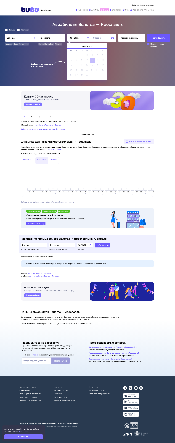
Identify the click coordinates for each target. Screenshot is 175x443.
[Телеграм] (125, 387)
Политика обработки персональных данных (37, 423)
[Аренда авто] (136, 10)
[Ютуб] (136, 387)
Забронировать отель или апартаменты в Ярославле (43, 129)
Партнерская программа (99, 394)
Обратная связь (60, 397)
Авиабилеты (25, 117)
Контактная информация (64, 401)
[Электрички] (115, 10)
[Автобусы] (94, 10)
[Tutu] (30, 9)
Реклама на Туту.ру (97, 390)
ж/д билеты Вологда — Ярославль (40, 273)
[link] (33, 104)
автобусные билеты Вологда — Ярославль (44, 276)
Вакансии (58, 394)
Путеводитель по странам (30, 394)
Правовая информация (68, 423)
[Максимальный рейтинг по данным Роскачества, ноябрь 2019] (130, 425)
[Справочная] (149, 10)
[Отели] (104, 10)
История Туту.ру (61, 390)
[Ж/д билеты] (81, 10)
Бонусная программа (28, 397)
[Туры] (126, 10)
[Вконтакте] (130, 387)
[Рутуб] (141, 387)
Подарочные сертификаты (30, 401)
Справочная (24, 390)
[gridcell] (81, 55)
